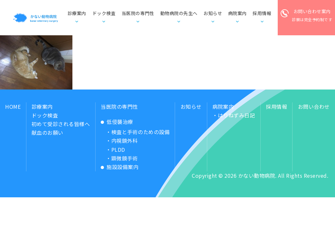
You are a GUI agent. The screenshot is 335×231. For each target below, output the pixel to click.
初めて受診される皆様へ (61, 124)
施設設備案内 (122, 167)
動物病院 (179, 13)
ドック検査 (104, 13)
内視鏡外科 (124, 140)
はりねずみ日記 (236, 115)
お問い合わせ (314, 106)
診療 (77, 13)
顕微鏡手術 (124, 158)
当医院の (138, 13)
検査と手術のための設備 (140, 132)
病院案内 (223, 106)
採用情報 (276, 106)
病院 (237, 13)
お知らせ (212, 13)
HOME (13, 106)
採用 (262, 13)
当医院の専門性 (119, 106)
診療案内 (42, 106)
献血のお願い (47, 132)
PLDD (118, 149)
